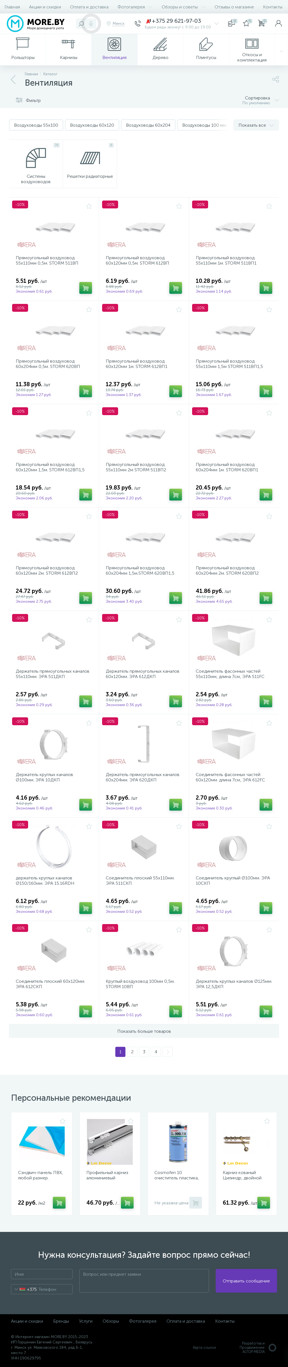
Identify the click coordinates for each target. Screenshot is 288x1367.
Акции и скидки (45, 7)
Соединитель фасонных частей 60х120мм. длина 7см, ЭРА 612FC (230, 777)
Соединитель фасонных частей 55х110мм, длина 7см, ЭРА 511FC (230, 673)
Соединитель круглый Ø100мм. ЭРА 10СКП (233, 880)
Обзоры (111, 1321)
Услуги (86, 1321)
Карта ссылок (204, 1347)
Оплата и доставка (89, 7)
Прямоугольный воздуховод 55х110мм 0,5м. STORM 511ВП (47, 260)
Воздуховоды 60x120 (92, 125)
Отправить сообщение (246, 1281)
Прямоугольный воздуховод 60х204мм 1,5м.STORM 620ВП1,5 (140, 570)
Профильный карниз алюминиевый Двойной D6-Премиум (110, 1178)
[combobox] (24, 1289)
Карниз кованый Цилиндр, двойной (242, 1175)
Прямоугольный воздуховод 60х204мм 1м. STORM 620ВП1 (227, 467)
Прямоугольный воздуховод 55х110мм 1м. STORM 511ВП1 (226, 260)
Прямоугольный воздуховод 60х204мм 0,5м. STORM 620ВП (48, 363)
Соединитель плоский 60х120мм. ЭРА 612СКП (50, 984)
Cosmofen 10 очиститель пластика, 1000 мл (176, 1178)
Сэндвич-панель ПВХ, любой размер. (40, 1175)
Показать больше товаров (144, 1031)
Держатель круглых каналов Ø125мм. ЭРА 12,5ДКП (234, 984)
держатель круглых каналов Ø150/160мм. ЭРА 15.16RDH (45, 880)
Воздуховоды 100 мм (204, 125)
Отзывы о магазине (234, 7)
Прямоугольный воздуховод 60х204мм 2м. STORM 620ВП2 (227, 570)
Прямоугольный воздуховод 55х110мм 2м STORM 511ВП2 (136, 467)
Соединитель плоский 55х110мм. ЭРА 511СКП (140, 880)
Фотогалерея (135, 7)
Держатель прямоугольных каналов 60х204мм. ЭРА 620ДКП (142, 777)
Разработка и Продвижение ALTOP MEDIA (258, 1347)
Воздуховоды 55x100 (36, 125)
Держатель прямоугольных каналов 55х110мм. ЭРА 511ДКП (52, 673)
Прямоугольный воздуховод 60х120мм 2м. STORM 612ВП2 (47, 570)
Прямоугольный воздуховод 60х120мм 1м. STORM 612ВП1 (136, 363)
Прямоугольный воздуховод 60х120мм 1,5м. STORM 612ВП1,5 (50, 467)
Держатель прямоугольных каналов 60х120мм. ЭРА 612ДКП (142, 673)
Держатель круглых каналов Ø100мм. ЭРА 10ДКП (44, 777)
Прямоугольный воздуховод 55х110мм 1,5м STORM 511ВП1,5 (229, 363)
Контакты (272, 7)
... (281, 50)
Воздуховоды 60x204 (148, 125)
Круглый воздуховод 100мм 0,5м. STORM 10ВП (140, 984)
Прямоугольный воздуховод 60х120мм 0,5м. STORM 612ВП (137, 260)
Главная (12, 7)
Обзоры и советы (184, 7)
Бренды (61, 1321)
